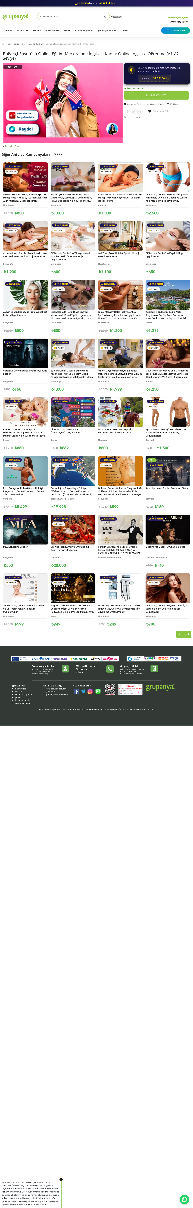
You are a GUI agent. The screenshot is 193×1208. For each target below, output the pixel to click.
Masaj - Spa (22, 30)
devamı (184, 634)
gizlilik (18, 697)
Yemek (67, 30)
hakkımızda (20, 688)
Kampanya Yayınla (178, 17)
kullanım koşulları (23, 694)
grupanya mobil (22, 703)
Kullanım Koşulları (111, 709)
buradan (27, 1204)
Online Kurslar (36, 43)
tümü (57, 153)
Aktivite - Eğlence (83, 30)
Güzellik (8, 30)
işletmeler (50, 691)
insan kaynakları (23, 700)
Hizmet (124, 30)
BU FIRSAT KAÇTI (156, 95)
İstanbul (116, 16)
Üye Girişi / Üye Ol (179, 21)
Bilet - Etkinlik (52, 30)
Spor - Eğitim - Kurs (106, 30)
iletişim (18, 691)
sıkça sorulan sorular (56, 688)
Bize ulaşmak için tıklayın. (84, 670)
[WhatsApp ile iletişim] (184, 1199)
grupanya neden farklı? (57, 694)
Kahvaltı (37, 30)
